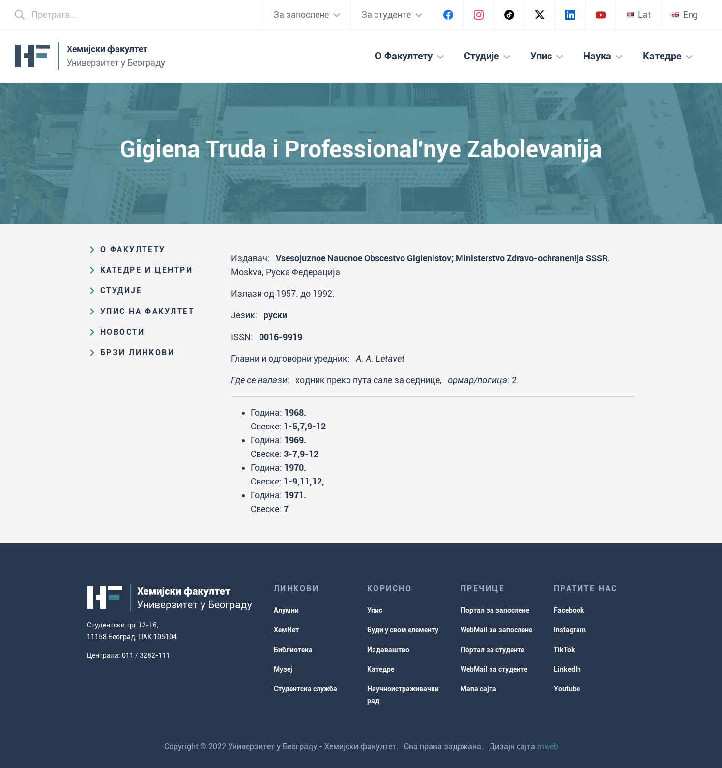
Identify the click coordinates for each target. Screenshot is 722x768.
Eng (684, 14)
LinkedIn (567, 669)
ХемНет (286, 630)
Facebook (569, 610)
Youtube (567, 689)
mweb (547, 746)
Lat (638, 14)
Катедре (380, 669)
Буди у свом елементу (402, 630)
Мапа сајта (478, 689)
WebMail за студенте (494, 669)
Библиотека (293, 650)
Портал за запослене (495, 610)
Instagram (570, 630)
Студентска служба (305, 689)
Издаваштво (388, 650)
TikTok (564, 650)
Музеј (283, 669)
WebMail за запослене (496, 630)
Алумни (286, 610)
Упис (374, 610)
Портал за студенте (492, 650)
